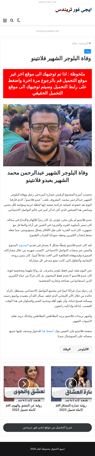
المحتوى (23, 245)
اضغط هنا (48, 331)
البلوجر (82, 349)
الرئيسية (85, 43)
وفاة (74, 43)
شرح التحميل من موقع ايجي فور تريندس (47, 427)
